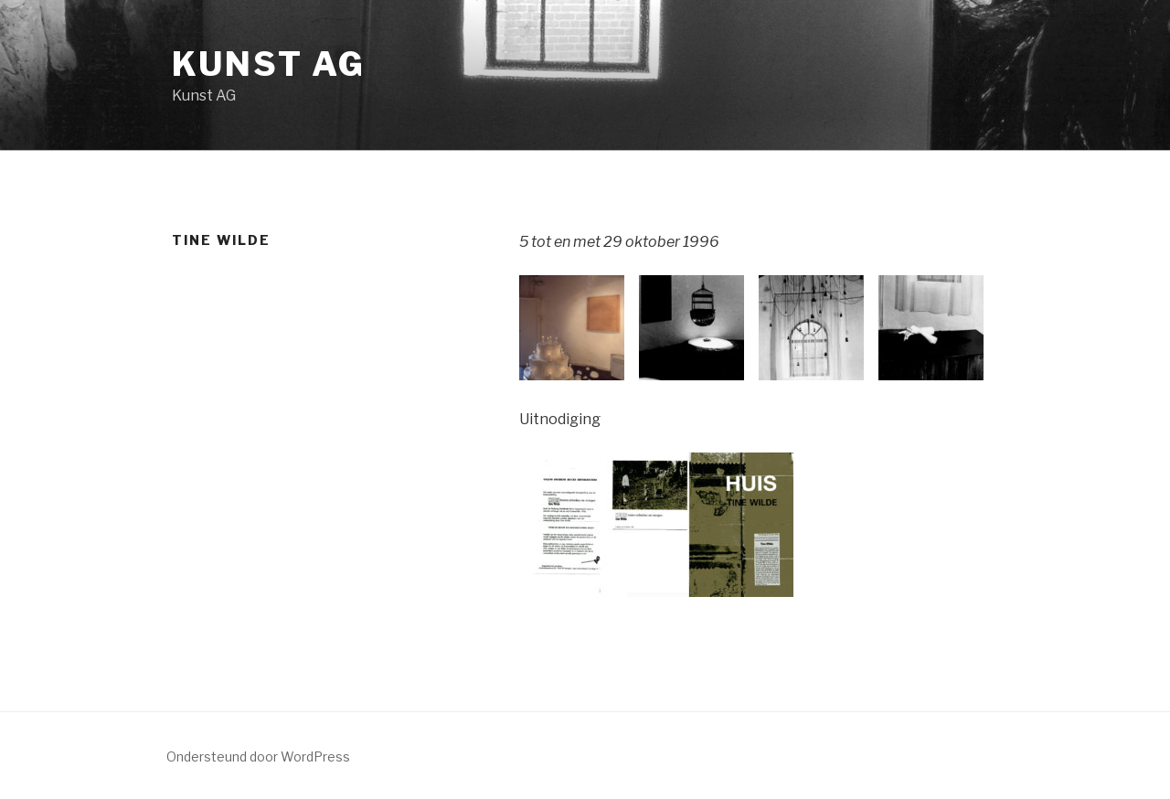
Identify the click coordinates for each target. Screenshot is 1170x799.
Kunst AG (269, 64)
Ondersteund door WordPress (258, 756)
